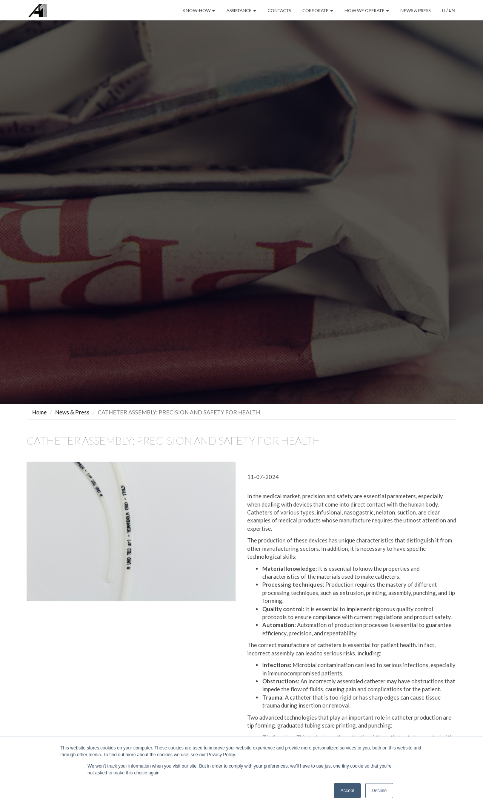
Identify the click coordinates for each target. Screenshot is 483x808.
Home (39, 412)
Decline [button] (379, 790)
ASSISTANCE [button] (241, 10)
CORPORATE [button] (317, 10)
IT (444, 10)
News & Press (72, 412)
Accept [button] (347, 790)
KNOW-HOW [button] (199, 10)
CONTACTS (279, 10)
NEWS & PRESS (415, 10)
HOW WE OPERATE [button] (367, 10)
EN (452, 10)
